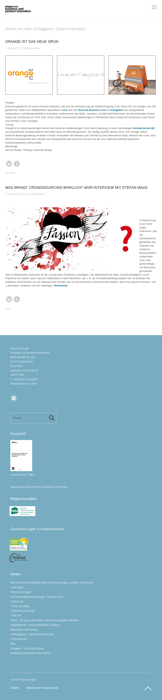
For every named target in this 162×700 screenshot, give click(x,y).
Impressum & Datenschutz (42, 688)
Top (148, 688)
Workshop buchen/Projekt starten (30, 653)
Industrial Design (20, 592)
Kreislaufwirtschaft (144, 128)
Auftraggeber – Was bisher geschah (32, 634)
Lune (64, 110)
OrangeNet (116, 110)
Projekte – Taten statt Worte (27, 648)
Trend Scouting (19, 606)
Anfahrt (14, 688)
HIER (34, 487)
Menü (154, 7)
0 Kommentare (31, 48)
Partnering (16, 601)
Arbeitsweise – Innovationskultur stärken (35, 625)
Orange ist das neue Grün (31, 42)
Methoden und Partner (24, 629)
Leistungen (17, 587)
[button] (9, 164)
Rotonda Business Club (92, 110)
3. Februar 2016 (15, 194)
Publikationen (18, 639)
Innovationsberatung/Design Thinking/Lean (36, 596)
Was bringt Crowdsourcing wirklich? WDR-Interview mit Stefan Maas (76, 188)
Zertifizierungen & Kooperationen (37, 529)
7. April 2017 (12, 48)
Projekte (11, 173)
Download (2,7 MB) (22, 474)
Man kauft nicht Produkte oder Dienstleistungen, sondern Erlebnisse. (52, 582)
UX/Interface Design (22, 610)
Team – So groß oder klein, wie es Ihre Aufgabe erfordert (44, 620)
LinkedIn (13, 398)
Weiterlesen (61, 286)
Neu (9, 309)
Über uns (16, 615)
